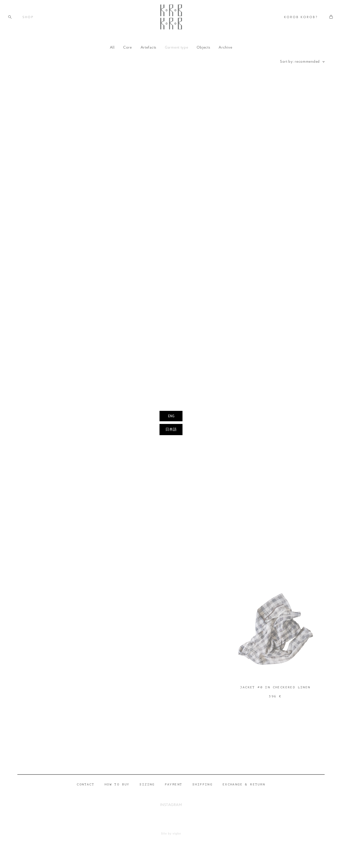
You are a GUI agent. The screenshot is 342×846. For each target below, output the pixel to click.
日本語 (171, 429)
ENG (171, 416)
